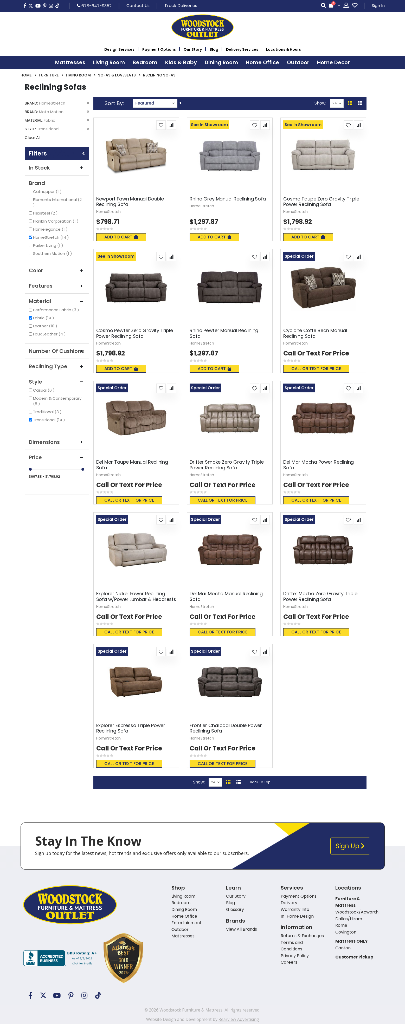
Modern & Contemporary (57, 401)
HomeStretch (51, 237)
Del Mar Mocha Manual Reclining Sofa (226, 596)
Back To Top (260, 782)
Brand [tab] (57, 183)
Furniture (49, 75)
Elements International (57, 202)
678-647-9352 (94, 5)
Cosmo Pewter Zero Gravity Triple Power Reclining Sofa (134, 333)
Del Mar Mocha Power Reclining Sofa (318, 464)
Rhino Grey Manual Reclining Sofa (228, 199)
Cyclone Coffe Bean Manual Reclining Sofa (315, 333)
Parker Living (49, 245)
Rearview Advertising (238, 1019)
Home (26, 75)
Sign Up (350, 846)
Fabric (44, 318)
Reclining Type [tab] (57, 366)
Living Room (78, 75)
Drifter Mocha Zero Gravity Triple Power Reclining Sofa (320, 596)
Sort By (114, 103)
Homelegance (51, 229)
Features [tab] (57, 285)
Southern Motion (53, 253)
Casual (44, 390)
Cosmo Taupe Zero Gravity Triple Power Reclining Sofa (321, 201)
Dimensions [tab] (57, 442)
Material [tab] (57, 301)
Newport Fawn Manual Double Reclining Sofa (130, 201)
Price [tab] (57, 457)
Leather (46, 326)
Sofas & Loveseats (117, 75)
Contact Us (138, 6)
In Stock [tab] (57, 167)
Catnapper (48, 191)
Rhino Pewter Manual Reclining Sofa (224, 333)
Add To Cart (121, 237)
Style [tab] (57, 381)
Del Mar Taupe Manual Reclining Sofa (132, 464)
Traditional (48, 411)
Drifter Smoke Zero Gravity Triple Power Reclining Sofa (226, 464)
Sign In (378, 6)
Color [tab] (57, 270)
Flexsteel (46, 213)
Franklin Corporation (56, 221)
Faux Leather (50, 334)
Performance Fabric (56, 310)
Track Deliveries (180, 6)
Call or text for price (316, 369)
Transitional (49, 420)
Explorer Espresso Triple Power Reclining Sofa (130, 728)
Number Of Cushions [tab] (57, 351)
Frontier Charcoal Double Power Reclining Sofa (226, 728)
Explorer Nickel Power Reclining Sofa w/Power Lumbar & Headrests (136, 596)
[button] (161, 125)
